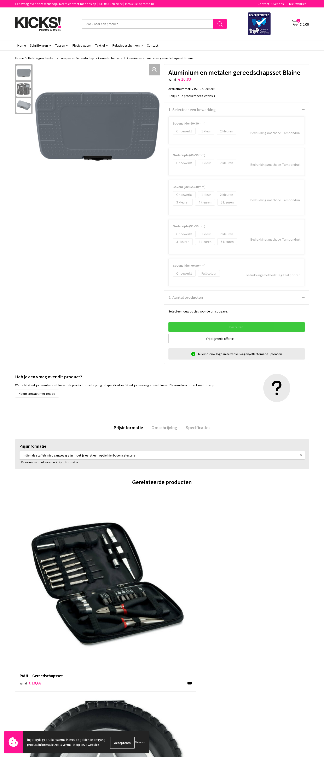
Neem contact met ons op (37, 393)
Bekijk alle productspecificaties (191, 96)
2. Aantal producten (185, 297)
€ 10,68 (30, 576)
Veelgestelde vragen (108, 656)
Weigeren (140, 742)
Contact (263, 4)
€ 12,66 (251, 576)
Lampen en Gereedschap (76, 58)
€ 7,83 (102, 582)
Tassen (60, 45)
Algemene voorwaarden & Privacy (263, 650)
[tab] (130, 428)
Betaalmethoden (179, 656)
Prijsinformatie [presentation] (130, 428)
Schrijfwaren (39, 45)
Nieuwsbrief (297, 4)
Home (21, 45)
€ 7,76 (176, 582)
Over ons (277, 4)
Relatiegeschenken (126, 45)
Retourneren (176, 663)
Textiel (100, 45)
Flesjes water (81, 45)
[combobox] (148, 24)
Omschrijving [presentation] (164, 428)
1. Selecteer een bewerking (192, 109)
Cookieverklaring (252, 656)
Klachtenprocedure (108, 669)
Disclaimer (247, 663)
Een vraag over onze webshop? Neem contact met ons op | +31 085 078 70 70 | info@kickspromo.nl (84, 4)
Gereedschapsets (110, 58)
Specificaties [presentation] (195, 428)
